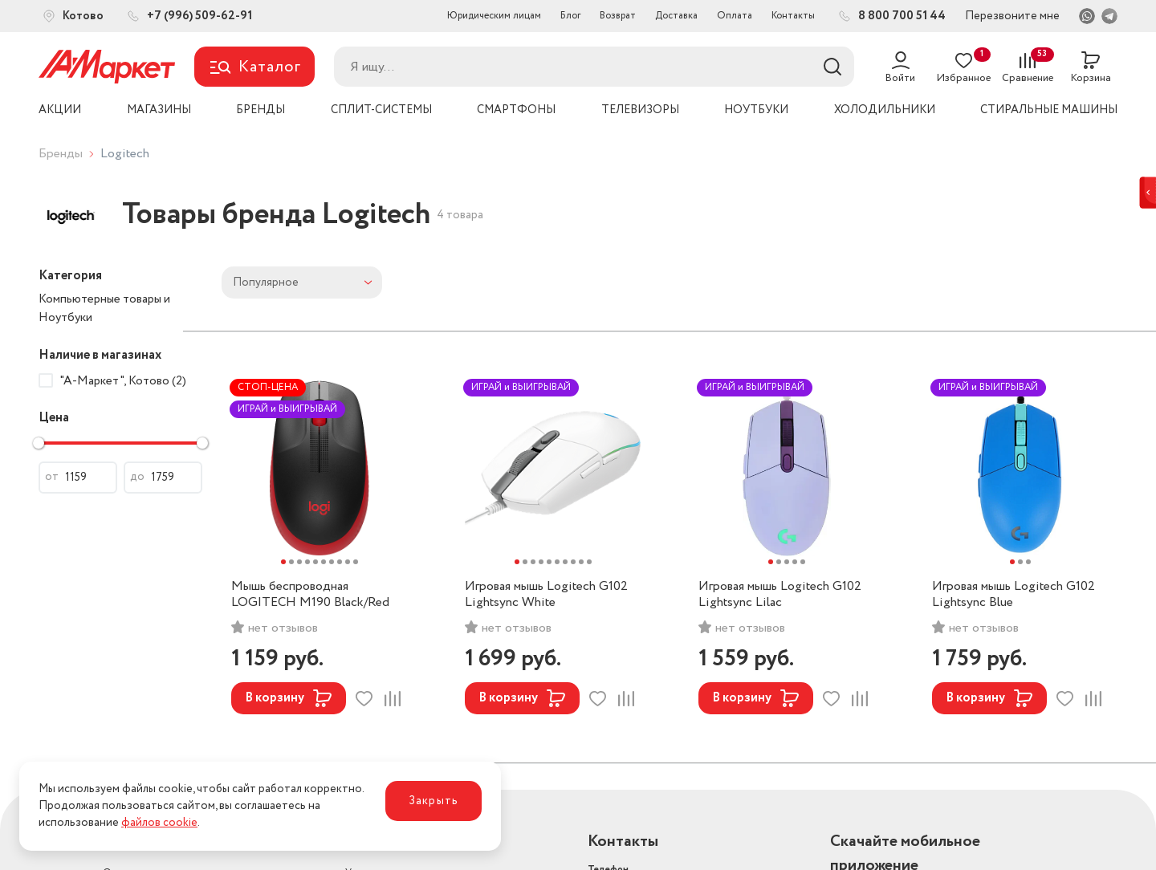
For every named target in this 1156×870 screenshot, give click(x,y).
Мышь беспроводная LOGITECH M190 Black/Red (310, 595)
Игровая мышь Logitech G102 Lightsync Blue (1013, 595)
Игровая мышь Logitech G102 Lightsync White (546, 595)
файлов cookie (159, 823)
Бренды (61, 153)
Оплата (734, 15)
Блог (570, 15)
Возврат (618, 15)
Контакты (793, 15)
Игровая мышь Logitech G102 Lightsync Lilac (779, 595)
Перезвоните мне (1012, 16)
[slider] (38, 443)
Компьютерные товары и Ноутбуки (104, 309)
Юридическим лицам (494, 15)
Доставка (676, 15)
